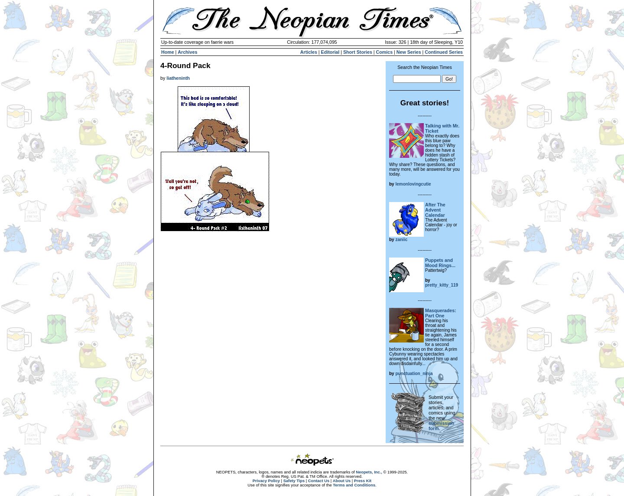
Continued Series (444, 52)
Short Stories (357, 52)
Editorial (330, 52)
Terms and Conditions (354, 485)
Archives (187, 52)
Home (167, 52)
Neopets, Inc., (369, 472)
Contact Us (318, 481)
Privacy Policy (266, 481)
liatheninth (178, 78)
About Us (342, 481)
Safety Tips (294, 481)
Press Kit (362, 481)
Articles (308, 52)
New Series (408, 52)
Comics (384, 52)
